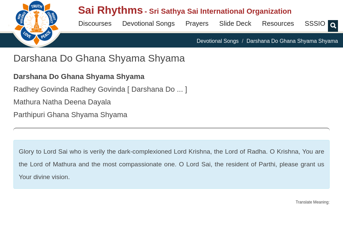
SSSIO (315, 23)
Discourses (95, 23)
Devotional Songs (148, 23)
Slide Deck (235, 23)
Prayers (197, 23)
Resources (278, 23)
